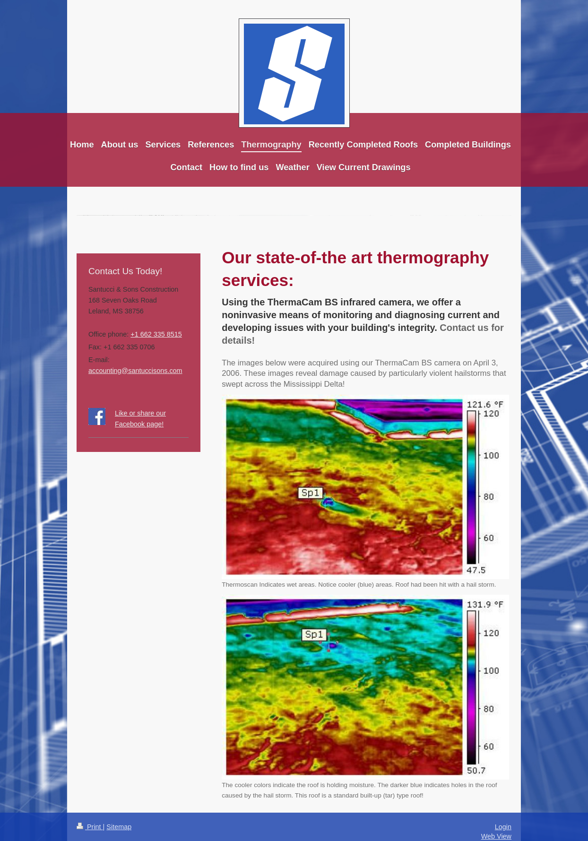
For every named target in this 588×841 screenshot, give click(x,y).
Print (90, 827)
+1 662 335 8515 (156, 334)
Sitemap (118, 827)
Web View (496, 836)
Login (503, 827)
